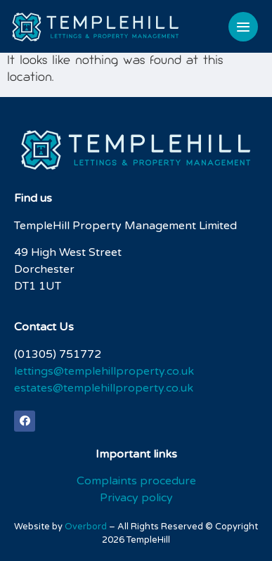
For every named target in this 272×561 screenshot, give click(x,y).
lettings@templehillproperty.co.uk (104, 371)
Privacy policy (136, 498)
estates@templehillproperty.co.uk (103, 388)
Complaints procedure (136, 481)
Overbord (86, 526)
